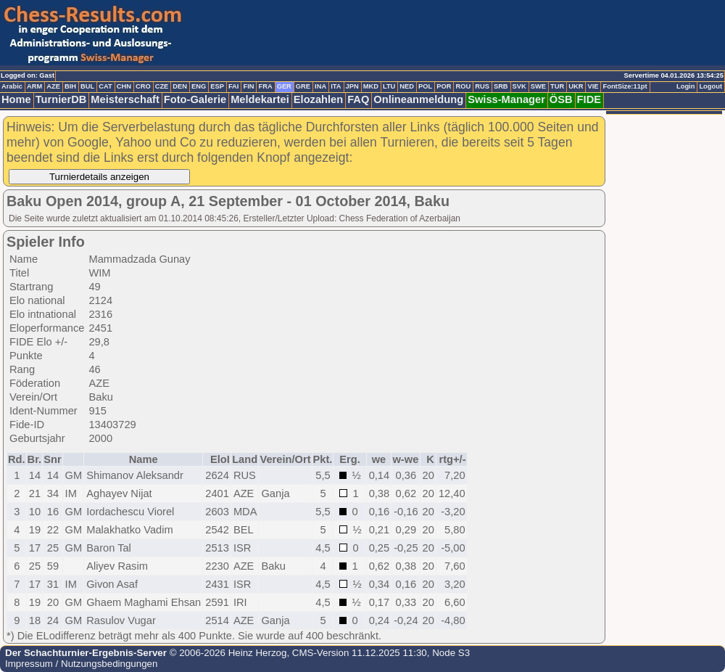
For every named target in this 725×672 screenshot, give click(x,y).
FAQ (358, 99)
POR (443, 86)
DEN (180, 86)
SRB (501, 86)
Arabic (11, 86)
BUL (87, 86)
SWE (538, 86)
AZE (53, 86)
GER (284, 86)
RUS (482, 86)
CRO (143, 86)
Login (685, 86)
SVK (519, 86)
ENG (198, 86)
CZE (162, 86)
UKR (575, 86)
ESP (217, 86)
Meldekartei (260, 99)
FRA (265, 86)
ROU (463, 86)
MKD (370, 86)
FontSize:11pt (624, 86)
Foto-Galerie (195, 99)
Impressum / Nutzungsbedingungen (81, 663)
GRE (303, 86)
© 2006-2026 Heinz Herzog (226, 652)
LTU (389, 86)
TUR (557, 86)
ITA (336, 86)
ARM (34, 86)
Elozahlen (318, 99)
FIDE (589, 99)
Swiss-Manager (506, 99)
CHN (124, 86)
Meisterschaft (125, 99)
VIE (592, 86)
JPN (352, 86)
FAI (233, 86)
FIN (248, 86)
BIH (70, 86)
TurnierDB (61, 99)
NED (406, 86)
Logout (710, 86)
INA (320, 86)
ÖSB (561, 99)
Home (16, 99)
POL (425, 86)
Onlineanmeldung (418, 99)
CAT (105, 86)
